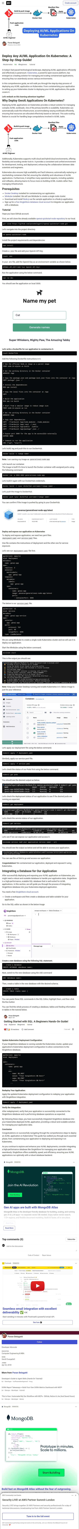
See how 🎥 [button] (37, 1322)
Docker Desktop (11, 193)
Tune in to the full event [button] (38, 1516)
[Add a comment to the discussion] (41, 1247)
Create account (70, 3)
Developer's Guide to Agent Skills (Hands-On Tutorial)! (39, 1380)
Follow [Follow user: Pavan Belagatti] (39, 1342)
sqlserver (12, 1025)
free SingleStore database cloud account (33, 202)
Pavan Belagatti (14, 43)
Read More (9, 1228)
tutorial (32, 64)
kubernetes (8, 64)
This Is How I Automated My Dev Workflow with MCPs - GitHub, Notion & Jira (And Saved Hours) (39, 1397)
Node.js (26, 199)
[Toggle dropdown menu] (74, 1162)
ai (15, 64)
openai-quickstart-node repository (50, 218)
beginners (22, 64)
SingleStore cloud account (27, 892)
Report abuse (46, 1255)
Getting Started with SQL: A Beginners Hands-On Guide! (36, 1021)
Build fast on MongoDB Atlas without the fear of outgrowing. (36, 1489)
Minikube (9, 196)
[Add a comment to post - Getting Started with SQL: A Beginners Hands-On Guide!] (11, 1029)
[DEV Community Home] (8, 3)
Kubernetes (32, 73)
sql (5, 1025)
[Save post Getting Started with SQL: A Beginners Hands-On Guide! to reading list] (73, 1029)
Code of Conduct (33, 1255)
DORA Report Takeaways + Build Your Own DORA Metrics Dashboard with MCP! (39, 1388)
